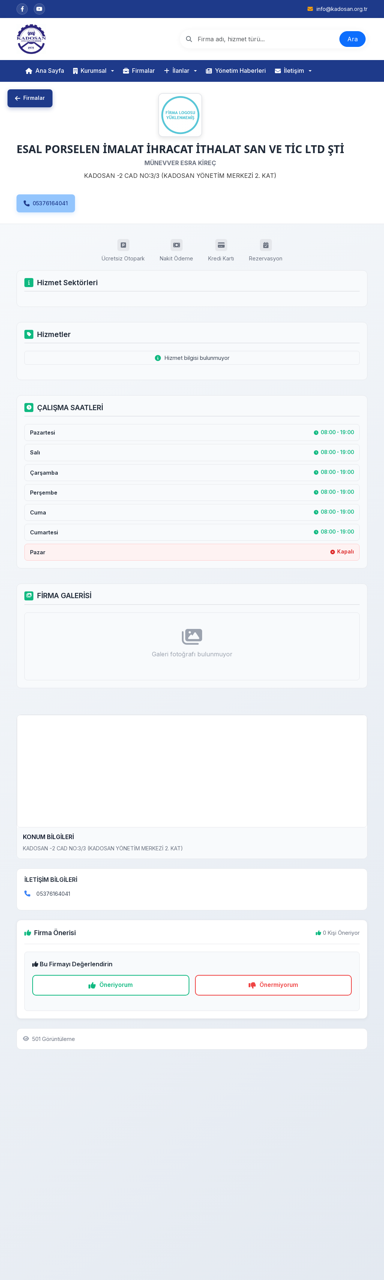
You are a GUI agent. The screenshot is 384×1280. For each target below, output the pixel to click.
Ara (352, 39)
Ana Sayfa (45, 70)
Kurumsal (89, 70)
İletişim (289, 70)
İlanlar (176, 70)
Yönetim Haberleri (236, 70)
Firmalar (139, 70)
